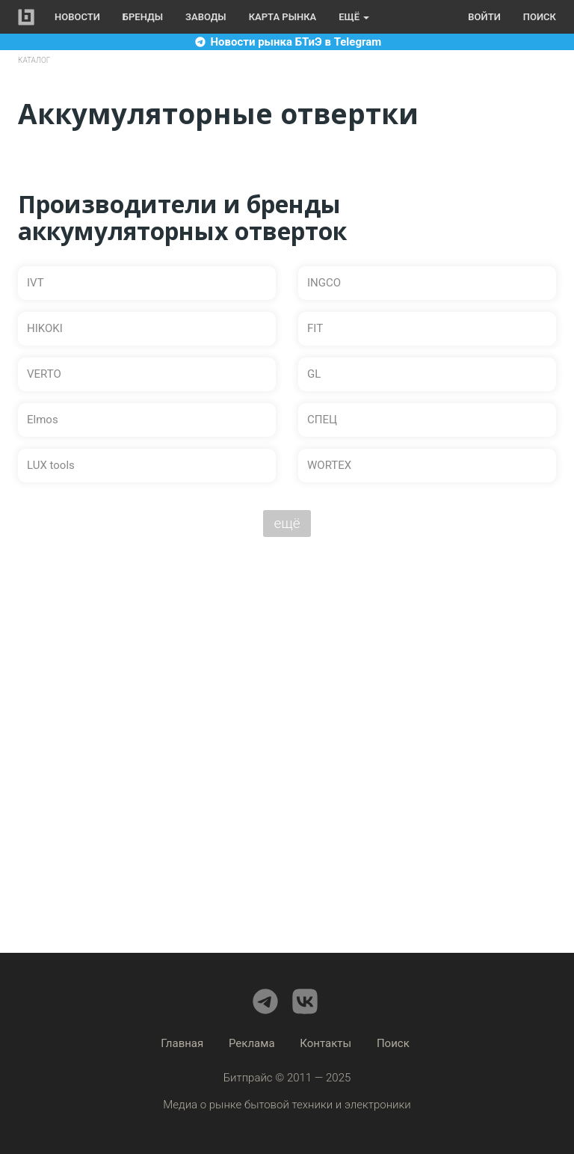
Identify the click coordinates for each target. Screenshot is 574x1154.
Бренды (143, 16)
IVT (35, 282)
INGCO (324, 282)
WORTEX (329, 465)
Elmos (42, 419)
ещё (287, 523)
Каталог (34, 60)
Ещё (354, 16)
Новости (77, 16)
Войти (484, 16)
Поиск (539, 16)
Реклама (252, 1043)
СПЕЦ (322, 419)
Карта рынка (283, 16)
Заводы (205, 16)
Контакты (325, 1043)
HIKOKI (45, 328)
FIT (315, 328)
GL (314, 374)
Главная (182, 1043)
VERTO (44, 374)
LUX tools (51, 465)
